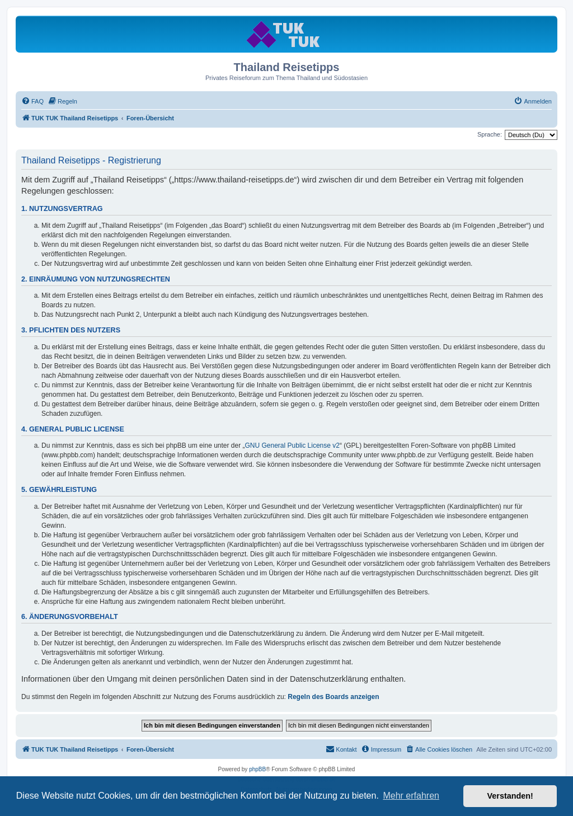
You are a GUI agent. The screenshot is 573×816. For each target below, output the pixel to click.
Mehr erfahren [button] (411, 795)
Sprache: (489, 134)
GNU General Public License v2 (292, 445)
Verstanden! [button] (510, 795)
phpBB (257, 769)
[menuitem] (32, 101)
